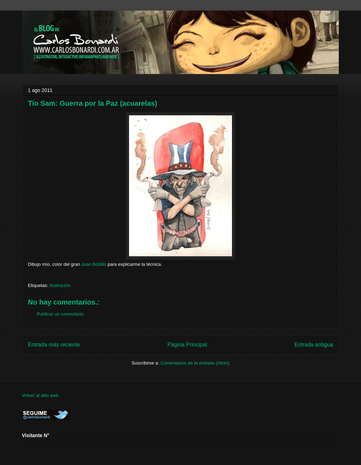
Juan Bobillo (93, 264)
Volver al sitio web (40, 395)
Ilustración (59, 285)
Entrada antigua (313, 345)
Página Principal (187, 345)
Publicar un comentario (60, 314)
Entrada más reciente (54, 345)
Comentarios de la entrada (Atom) (195, 363)
